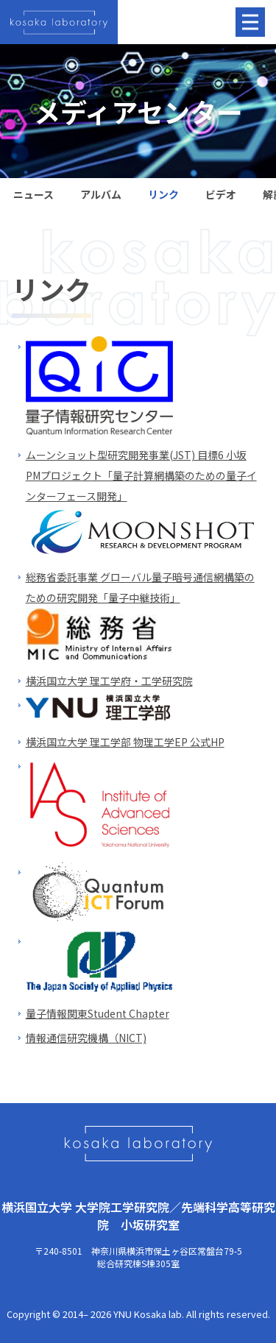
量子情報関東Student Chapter (97, 1013)
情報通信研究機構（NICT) (86, 1037)
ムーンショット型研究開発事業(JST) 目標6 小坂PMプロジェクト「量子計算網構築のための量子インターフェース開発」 (141, 475)
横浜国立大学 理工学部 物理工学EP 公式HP (125, 741)
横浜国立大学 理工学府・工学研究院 (109, 680)
